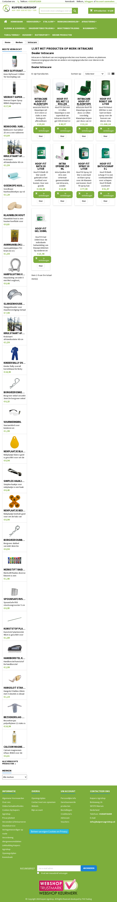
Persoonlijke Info (68, 798)
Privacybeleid (8, 817)
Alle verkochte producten (10, 762)
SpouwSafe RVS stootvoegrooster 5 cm (15, 599)
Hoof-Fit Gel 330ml (41, 230)
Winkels (35, 806)
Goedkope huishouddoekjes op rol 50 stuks (15, 185)
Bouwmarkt (89, 28)
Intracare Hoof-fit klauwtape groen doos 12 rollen (84, 104)
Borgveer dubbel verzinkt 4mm (15, 540)
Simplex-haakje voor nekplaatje (15, 481)
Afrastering (88, 21)
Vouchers (65, 821)
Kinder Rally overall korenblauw (15, 363)
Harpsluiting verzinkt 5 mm (15, 274)
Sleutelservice (8, 825)
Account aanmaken (105, 1)
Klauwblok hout (14, 215)
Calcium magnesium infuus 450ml (15, 747)
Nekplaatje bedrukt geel (15, 510)
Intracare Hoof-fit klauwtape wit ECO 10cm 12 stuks (41, 105)
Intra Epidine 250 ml (62, 166)
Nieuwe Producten (62, 35)
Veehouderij (33, 21)
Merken (6, 770)
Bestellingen (66, 810)
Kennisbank (69, 1)
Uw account (68, 791)
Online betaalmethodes (13, 806)
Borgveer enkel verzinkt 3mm (15, 392)
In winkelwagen (42, 129)
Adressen (65, 817)
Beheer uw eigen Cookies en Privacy (49, 831)
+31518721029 (34, 1)
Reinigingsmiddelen (67, 21)
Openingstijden (9, 853)
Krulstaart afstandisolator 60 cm (15, 156)
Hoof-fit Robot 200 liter (105, 101)
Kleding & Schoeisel (14, 28)
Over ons (6, 802)
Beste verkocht (12, 49)
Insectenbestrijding (68, 28)
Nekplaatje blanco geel (15, 451)
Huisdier (26, 35)
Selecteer (94, 74)
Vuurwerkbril (12, 422)
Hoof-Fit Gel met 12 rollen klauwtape (62, 102)
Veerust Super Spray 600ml (15, 97)
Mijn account (37, 810)
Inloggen (89, 1)
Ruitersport (42, 35)
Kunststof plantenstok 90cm (15, 628)
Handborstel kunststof (15, 658)
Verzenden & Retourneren (14, 821)
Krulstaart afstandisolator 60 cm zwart (15, 333)
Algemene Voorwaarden (13, 798)
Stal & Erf (48, 21)
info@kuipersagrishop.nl (102, 821)
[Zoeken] (58, 11)
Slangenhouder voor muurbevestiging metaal (15, 304)
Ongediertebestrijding (41, 28)
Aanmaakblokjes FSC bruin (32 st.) (15, 244)
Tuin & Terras (11, 35)
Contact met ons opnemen (43, 802)
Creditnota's (66, 814)
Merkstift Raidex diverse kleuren (15, 569)
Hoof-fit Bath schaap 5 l (105, 166)
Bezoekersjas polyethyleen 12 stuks (15, 717)
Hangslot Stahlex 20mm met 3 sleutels (15, 688)
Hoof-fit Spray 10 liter (84, 166)
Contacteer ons (8, 1)
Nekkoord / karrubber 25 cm (15, 126)
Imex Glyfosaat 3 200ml (15, 71)
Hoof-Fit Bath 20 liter (40, 166)
